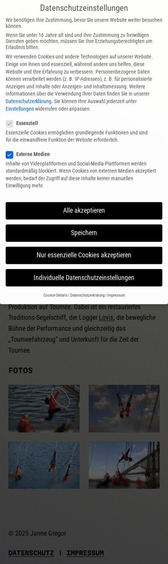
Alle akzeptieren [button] (84, 202)
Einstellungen (20, 101)
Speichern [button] (84, 225)
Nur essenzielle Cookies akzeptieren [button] (84, 247)
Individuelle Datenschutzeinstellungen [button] (84, 269)
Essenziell (25, 115)
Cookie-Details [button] (55, 287)
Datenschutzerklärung (28, 93)
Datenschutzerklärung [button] (87, 287)
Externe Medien (31, 146)
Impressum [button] (116, 287)
